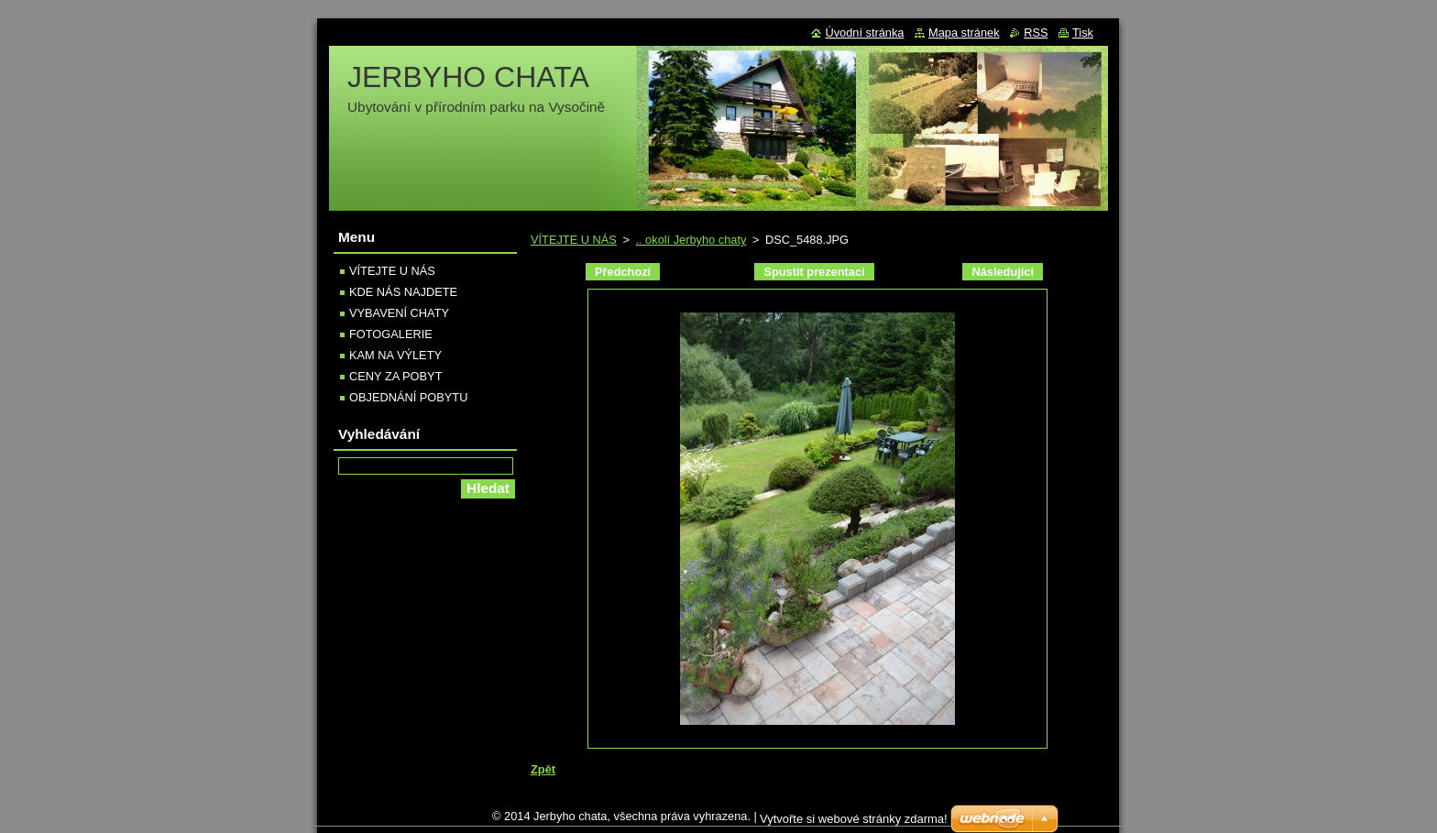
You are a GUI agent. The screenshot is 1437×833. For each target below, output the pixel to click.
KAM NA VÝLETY (395, 355)
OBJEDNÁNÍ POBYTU (408, 397)
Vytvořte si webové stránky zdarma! (854, 819)
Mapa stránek (964, 32)
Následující (1002, 272)
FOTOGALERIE (391, 334)
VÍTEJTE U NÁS (574, 240)
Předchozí (623, 272)
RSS (1036, 32)
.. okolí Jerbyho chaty (690, 240)
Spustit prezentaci (813, 272)
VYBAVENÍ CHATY (399, 313)
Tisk (1082, 32)
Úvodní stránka (864, 32)
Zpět (543, 769)
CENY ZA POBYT (395, 376)
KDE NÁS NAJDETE (403, 292)
